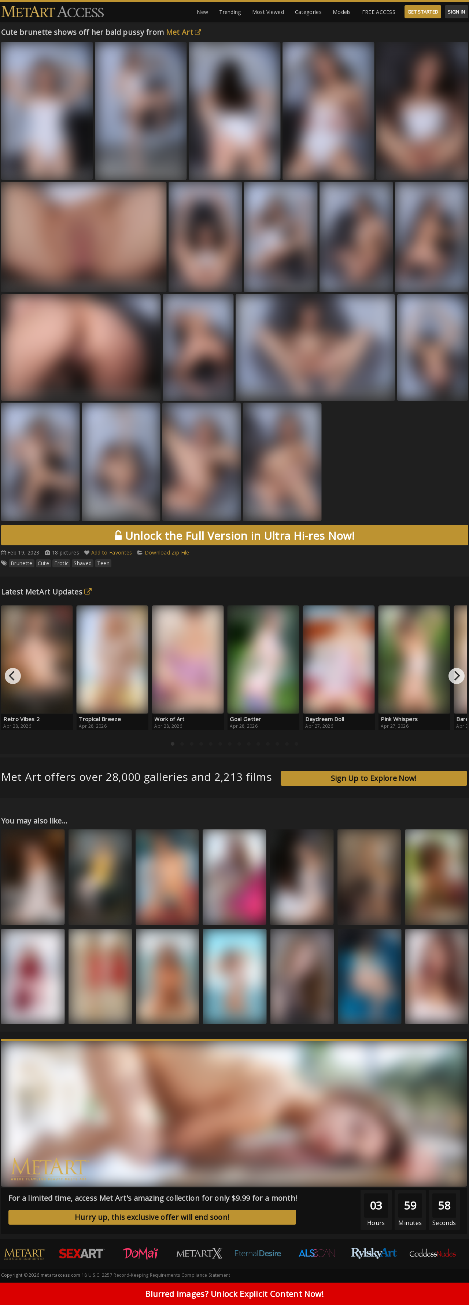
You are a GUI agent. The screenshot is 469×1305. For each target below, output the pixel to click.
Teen (103, 563)
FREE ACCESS (378, 11)
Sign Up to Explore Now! (374, 778)
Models (342, 11)
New (202, 11)
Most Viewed (268, 11)
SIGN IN (456, 11)
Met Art (183, 32)
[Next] (456, 676)
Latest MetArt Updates (46, 592)
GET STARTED (422, 11)
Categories (308, 11)
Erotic (61, 563)
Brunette (21, 563)
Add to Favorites (111, 552)
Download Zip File (167, 552)
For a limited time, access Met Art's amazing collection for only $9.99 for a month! (153, 1198)
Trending (230, 11)
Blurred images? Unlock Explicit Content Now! (234, 1294)
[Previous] (13, 676)
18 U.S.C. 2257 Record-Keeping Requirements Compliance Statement (156, 1275)
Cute (43, 563)
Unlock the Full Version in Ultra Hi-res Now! (234, 535)
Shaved (83, 563)
